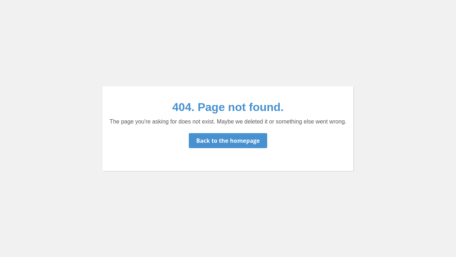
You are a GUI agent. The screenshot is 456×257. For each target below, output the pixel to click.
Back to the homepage (228, 141)
